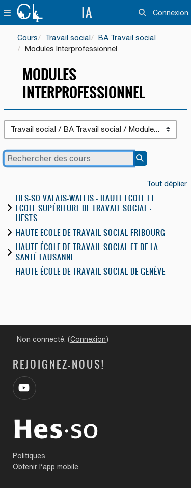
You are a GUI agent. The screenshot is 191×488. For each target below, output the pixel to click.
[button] (142, 12)
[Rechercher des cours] (68, 158)
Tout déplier (167, 183)
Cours (27, 37)
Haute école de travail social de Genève (91, 271)
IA (87, 13)
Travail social (68, 37)
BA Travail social (127, 37)
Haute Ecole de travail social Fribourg (91, 232)
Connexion (170, 12)
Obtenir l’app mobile (45, 466)
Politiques (29, 455)
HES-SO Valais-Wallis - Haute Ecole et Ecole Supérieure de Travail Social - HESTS (85, 208)
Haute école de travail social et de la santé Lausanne (87, 252)
